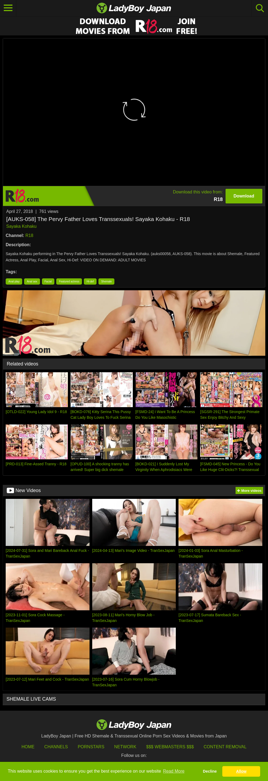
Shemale (106, 281)
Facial (48, 281)
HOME (27, 746)
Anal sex (32, 281)
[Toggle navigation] (8, 8)
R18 (29, 235)
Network (125, 746)
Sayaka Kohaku (21, 226)
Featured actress (69, 281)
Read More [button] (173, 771)
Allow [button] (241, 771)
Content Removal (225, 746)
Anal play (13, 281)
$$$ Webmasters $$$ (170, 746)
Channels (56, 746)
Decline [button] (210, 771)
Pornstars (91, 746)
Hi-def (90, 281)
